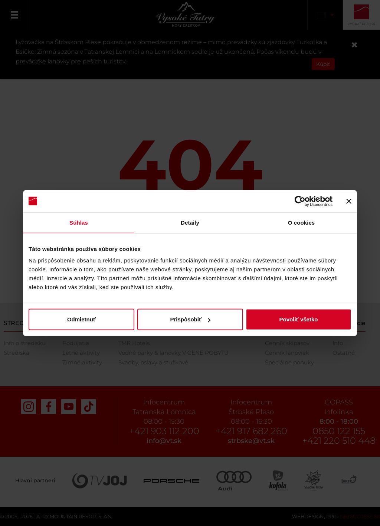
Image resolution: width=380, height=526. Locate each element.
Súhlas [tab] (78, 222)
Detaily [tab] (190, 222)
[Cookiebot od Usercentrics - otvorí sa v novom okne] (300, 200)
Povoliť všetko (298, 319)
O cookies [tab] (301, 222)
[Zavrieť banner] (348, 201)
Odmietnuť (81, 319)
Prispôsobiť (190, 319)
